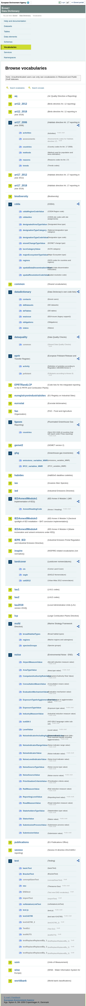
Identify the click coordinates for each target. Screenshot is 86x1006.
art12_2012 (20, 104)
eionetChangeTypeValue (34, 243)
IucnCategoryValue (31, 249)
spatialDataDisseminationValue (35, 268)
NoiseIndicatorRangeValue (35, 745)
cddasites (27, 217)
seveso (18, 850)
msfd (17, 623)
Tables (7, 31)
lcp (16, 615)
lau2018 (18, 605)
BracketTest (28, 874)
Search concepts (38, 88)
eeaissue (27, 316)
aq (15, 96)
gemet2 (18, 445)
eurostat (19, 403)
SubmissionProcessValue (35, 825)
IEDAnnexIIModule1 (25, 498)
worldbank (20, 980)
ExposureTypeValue (32, 708)
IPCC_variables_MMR (33, 466)
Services (8, 52)
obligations (28, 322)
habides (19, 475)
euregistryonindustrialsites (30, 395)
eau (24, 886)
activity (26, 366)
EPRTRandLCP (23, 384)
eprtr (17, 355)
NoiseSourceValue (31, 775)
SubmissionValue (31, 833)
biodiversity (21, 196)
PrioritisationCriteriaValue (35, 781)
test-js (26, 910)
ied (16, 490)
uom (17, 962)
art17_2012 (20, 174)
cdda (17, 204)
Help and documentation (15, 21)
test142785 (28, 916)
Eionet (15, 16)
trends (26, 165)
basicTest (27, 868)
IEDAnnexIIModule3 (25, 518)
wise (17, 970)
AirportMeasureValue (32, 662)
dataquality (20, 337)
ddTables (27, 311)
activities (27, 133)
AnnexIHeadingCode (32, 509)
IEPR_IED (20, 540)
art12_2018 (20, 111)
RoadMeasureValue (32, 803)
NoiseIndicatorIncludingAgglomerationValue (35, 735)
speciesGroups (30, 645)
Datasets (8, 26)
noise (17, 654)
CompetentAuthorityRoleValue (35, 676)
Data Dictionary (25, 16)
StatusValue (28, 819)
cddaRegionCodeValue (33, 211)
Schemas (8, 42)
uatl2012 (27, 580)
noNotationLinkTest (32, 904)
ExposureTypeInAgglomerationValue (35, 700)
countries (27, 147)
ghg (16, 453)
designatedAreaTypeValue (35, 224)
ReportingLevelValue (32, 797)
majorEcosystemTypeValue (35, 255)
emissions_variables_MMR (35, 460)
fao (16, 411)
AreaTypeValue (30, 670)
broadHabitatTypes (31, 634)
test (16, 860)
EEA (16, 2)
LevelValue (28, 729)
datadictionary (22, 292)
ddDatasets (28, 305)
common (19, 284)
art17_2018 (20, 185)
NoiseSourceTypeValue (33, 767)
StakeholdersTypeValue (34, 811)
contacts (27, 299)
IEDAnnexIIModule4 (25, 529)
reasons (26, 160)
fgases (18, 422)
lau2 (16, 597)
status (26, 328)
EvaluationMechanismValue (35, 692)
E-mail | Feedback (12, 997)
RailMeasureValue (31, 789)
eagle (25, 575)
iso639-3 (27, 721)
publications (21, 842)
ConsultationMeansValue (34, 684)
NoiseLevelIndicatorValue (34, 759)
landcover (20, 561)
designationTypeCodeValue (35, 237)
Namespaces (10, 57)
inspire (18, 550)
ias (16, 483)
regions (26, 260)
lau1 (16, 589)
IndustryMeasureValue (33, 714)
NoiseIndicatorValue (32, 753)
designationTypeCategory (35, 230)
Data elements (10, 37)
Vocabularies (10, 47)
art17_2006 (20, 122)
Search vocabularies (17, 88)
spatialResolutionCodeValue (35, 275)
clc (24, 569)
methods (27, 152)
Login (63, 2)
